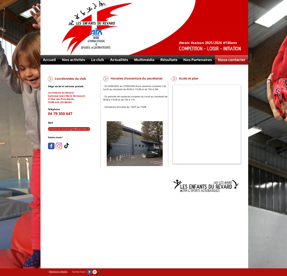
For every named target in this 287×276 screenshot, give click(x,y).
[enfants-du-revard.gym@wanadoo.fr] (69, 129)
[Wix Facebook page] (51, 146)
